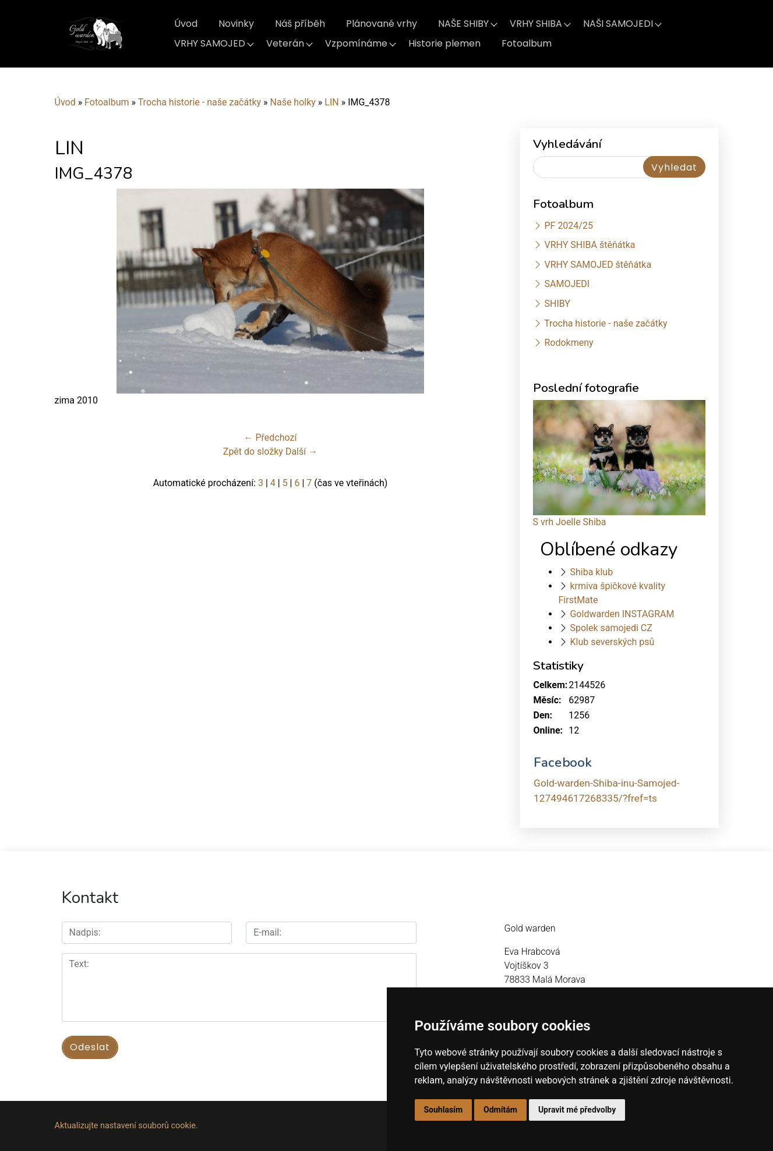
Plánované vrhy (381, 23)
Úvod (185, 23)
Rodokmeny (568, 342)
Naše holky (294, 102)
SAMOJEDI (567, 283)
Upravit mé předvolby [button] (577, 1109)
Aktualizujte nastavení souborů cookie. (126, 1126)
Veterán (285, 43)
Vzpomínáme (356, 43)
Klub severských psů (612, 641)
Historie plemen (444, 43)
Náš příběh (300, 23)
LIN (331, 102)
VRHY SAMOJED (209, 43)
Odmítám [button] (500, 1109)
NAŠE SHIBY (463, 23)
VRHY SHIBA (536, 23)
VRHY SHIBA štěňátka (589, 244)
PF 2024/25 (568, 225)
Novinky (236, 23)
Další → (301, 451)
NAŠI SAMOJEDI (618, 23)
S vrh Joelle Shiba (569, 521)
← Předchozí (270, 437)
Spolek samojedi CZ (611, 627)
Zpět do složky (253, 451)
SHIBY (557, 303)
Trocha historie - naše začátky (199, 102)
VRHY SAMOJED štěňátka (597, 264)
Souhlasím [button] (443, 1109)
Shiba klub (591, 572)
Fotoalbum (527, 43)
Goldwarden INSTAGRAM (622, 613)
